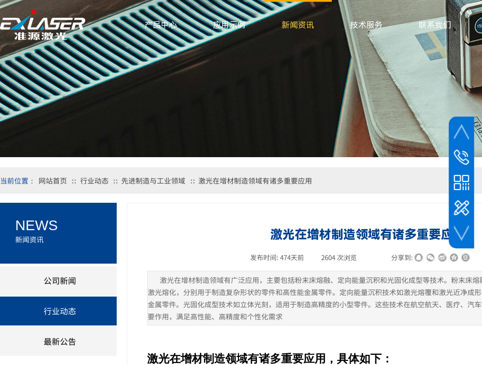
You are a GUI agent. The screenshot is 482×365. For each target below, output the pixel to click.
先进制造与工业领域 (153, 180)
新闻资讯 (298, 25)
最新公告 (60, 341)
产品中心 (161, 25)
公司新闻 (60, 280)
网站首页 (53, 180)
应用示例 (229, 25)
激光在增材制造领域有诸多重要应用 (255, 180)
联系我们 (435, 25)
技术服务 (366, 25)
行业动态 (94, 180)
